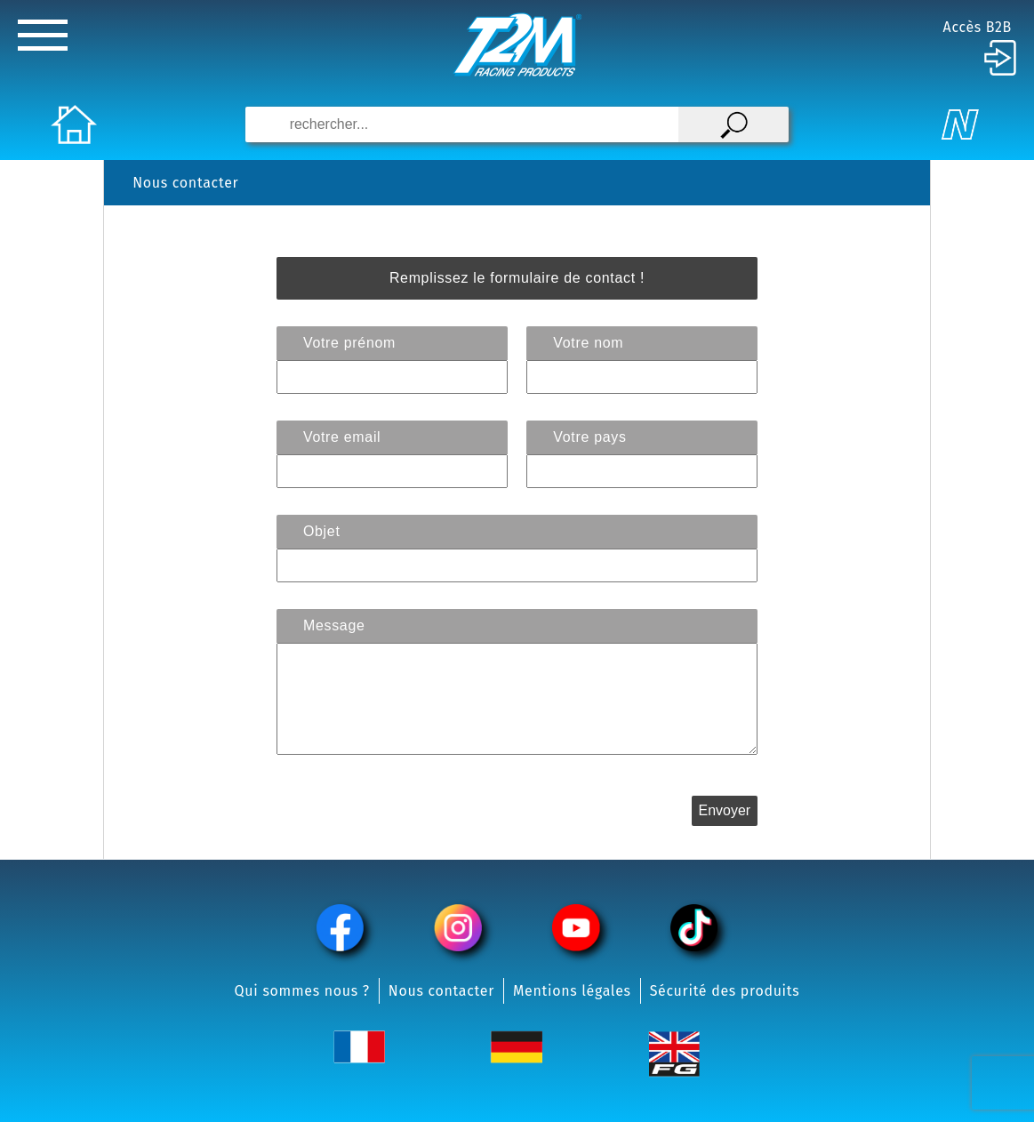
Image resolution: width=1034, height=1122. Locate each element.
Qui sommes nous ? (302, 990)
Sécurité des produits (725, 990)
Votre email (342, 437)
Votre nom (588, 342)
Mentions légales (572, 990)
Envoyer (724, 810)
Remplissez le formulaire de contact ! (517, 277)
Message (334, 625)
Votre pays (589, 437)
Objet (322, 531)
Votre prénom (349, 342)
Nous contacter (441, 990)
